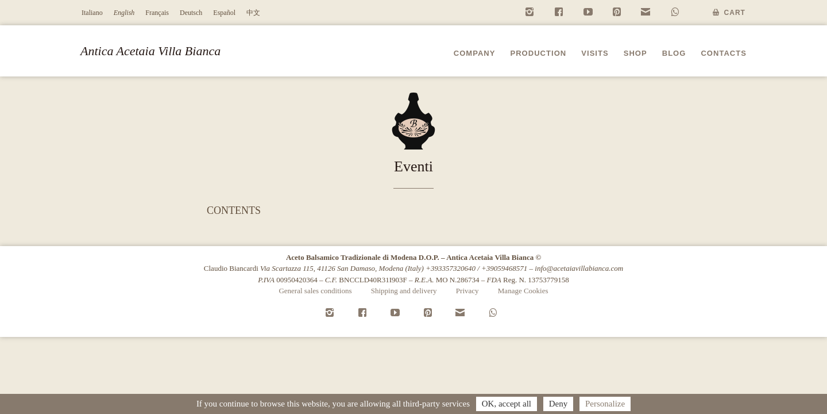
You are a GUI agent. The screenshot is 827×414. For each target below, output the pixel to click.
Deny (558, 403)
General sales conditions (315, 290)
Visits (594, 53)
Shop (635, 53)
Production (538, 53)
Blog (674, 53)
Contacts (724, 53)
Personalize (605, 403)
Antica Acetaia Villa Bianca (150, 51)
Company (475, 53)
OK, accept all (506, 403)
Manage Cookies (523, 290)
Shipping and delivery (404, 290)
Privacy (467, 290)
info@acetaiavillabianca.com (579, 268)
